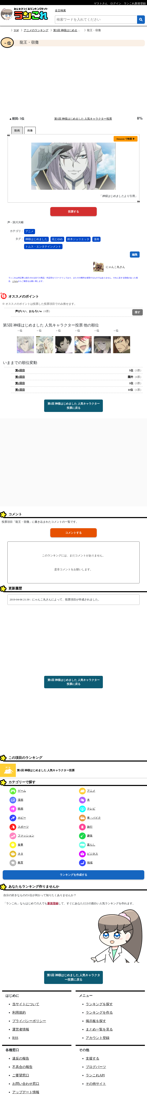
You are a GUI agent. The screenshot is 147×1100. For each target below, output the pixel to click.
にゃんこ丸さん (115, 267)
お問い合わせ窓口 (25, 1083)
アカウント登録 (97, 1038)
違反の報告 (20, 1058)
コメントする (73, 532)
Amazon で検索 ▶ (125, 139)
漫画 (96, 239)
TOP (16, 30)
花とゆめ (57, 239)
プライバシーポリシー (29, 1021)
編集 (134, 254)
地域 (86, 862)
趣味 (86, 835)
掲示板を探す (96, 1021)
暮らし (87, 844)
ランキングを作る (99, 1012)
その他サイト (96, 1083)
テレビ (87, 808)
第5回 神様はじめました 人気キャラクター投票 (83, 118)
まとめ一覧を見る (99, 1029)
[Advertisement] (73, 81)
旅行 (86, 826)
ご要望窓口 (20, 1075)
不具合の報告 (22, 1067)
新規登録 (52, 903)
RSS (15, 1038)
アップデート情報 (25, 1092)
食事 (16, 844)
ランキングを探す (99, 1004)
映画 (16, 808)
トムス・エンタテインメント (43, 246)
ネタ (16, 853)
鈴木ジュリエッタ (78, 239)
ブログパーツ (96, 1067)
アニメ (29, 231)
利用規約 (19, 1012)
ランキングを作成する (73, 874)
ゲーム (18, 790)
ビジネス (88, 853)
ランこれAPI (95, 1075)
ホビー (18, 817)
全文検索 (60, 10)
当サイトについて (25, 1004)
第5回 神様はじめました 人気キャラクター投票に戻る (74, 405)
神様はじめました (36, 239)
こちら (15, 281)
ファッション (22, 835)
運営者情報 (20, 1029)
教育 (16, 862)
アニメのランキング (36, 30)
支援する (92, 1058)
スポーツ (19, 826)
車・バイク (90, 817)
